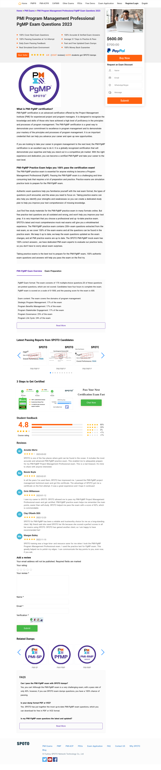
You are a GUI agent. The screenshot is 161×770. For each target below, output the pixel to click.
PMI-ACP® (44, 3)
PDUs (79, 3)
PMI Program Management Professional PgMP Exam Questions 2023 (68, 11)
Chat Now (91, 405)
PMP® (33, 3)
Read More (61, 325)
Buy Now (124, 58)
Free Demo (90, 3)
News (119, 3)
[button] (19, 356)
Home (19, 11)
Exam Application (106, 3)
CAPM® (55, 3)
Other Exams (68, 3)
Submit (124, 100)
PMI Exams (29, 11)
